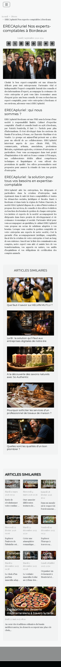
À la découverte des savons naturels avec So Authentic (28, 376)
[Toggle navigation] (6, 4)
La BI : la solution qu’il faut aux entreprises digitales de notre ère (26, 340)
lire (36, 128)
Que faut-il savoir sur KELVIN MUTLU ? (30, 304)
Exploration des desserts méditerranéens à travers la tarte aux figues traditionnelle (30, 613)
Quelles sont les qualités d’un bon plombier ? (27, 448)
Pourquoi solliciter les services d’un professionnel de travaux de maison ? (29, 412)
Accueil (5, 16)
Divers (14, 16)
